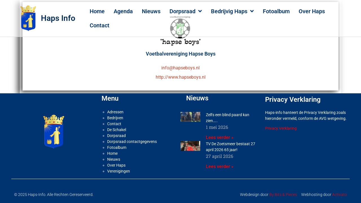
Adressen (115, 109)
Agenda (123, 11)
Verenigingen (118, 168)
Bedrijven (115, 115)
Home (97, 11)
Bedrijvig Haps (232, 11)
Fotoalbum (276, 11)
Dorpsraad (186, 11)
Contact (99, 25)
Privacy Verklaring (281, 125)
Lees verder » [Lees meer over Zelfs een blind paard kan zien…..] (220, 135)
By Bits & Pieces (283, 192)
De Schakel (116, 127)
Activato (339, 192)
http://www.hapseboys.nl (181, 74)
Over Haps (312, 11)
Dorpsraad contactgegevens (132, 139)
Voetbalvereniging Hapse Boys (180, 51)
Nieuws (151, 11)
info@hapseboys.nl (180, 65)
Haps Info (58, 18)
